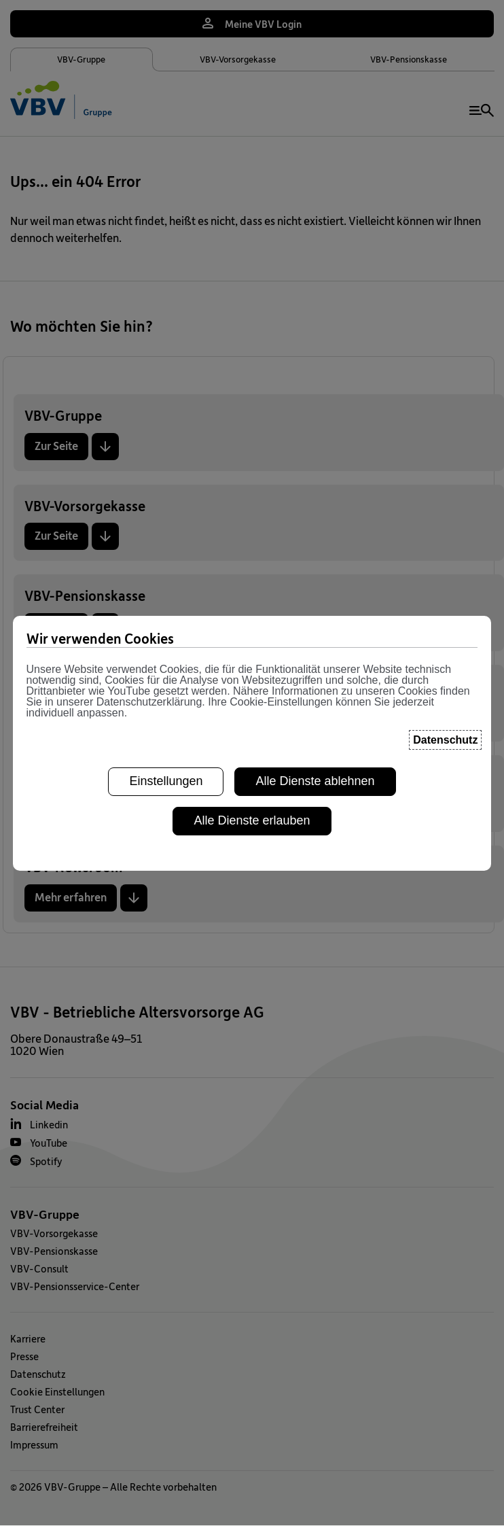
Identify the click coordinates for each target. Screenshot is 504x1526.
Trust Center (37, 1409)
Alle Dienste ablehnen (314, 613)
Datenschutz (38, 1374)
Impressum (34, 1444)
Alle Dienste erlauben (252, 652)
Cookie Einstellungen (57, 1391)
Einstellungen (165, 613)
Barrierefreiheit (44, 1427)
